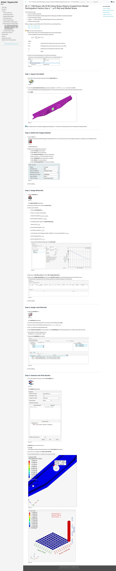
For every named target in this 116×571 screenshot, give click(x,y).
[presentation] (37, 37)
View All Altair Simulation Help (12, 43)
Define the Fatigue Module (108, 10)
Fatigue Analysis (7, 32)
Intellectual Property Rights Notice (65, 568)
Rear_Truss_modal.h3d (34, 26)
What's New (4, 7)
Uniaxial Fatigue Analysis (8, 14)
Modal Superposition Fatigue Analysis (10, 23)
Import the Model (106, 8)
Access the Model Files (7, 12)
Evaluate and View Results (108, 16)
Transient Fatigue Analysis (8, 20)
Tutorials (3, 10)
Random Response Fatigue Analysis (10, 21)
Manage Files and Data (6, 38)
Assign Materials (106, 12)
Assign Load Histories (107, 14)
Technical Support (76, 568)
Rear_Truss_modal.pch (34, 28)
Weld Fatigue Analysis (7, 18)
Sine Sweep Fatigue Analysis (8, 30)
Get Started (4, 9)
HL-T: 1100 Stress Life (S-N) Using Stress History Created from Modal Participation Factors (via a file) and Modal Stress (11, 27)
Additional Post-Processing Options (9, 39)
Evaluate (3, 36)
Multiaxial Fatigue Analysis (8, 16)
